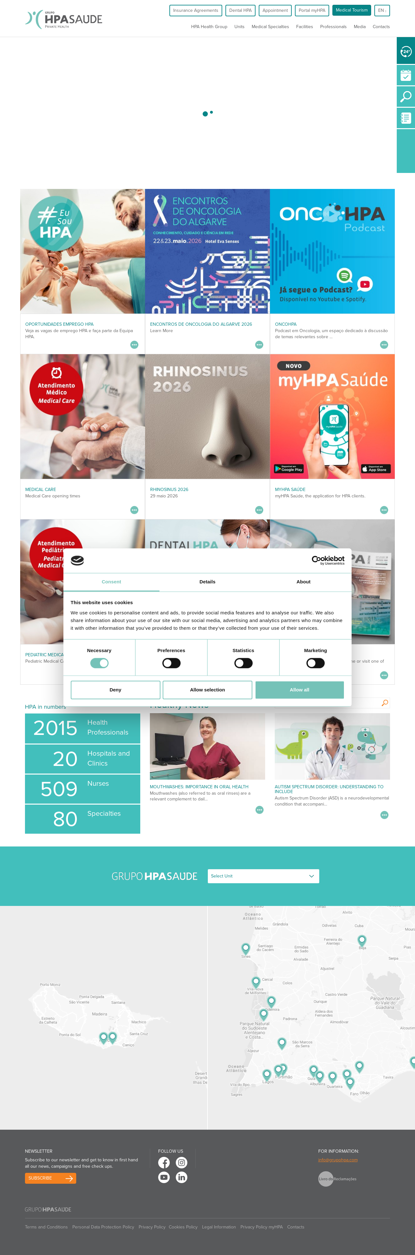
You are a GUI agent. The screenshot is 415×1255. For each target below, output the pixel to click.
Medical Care (40, 489)
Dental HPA (240, 10)
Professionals (333, 26)
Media (360, 26)
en (382, 10)
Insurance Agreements (195, 10)
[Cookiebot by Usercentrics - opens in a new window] (317, 560)
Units (239, 26)
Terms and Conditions (46, 1227)
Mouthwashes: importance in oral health (199, 787)
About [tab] (304, 581)
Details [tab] (207, 581)
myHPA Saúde (290, 489)
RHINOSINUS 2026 (169, 489)
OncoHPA (286, 324)
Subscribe (40, 1178)
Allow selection (207, 689)
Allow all (299, 689)
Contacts (381, 26)
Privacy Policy (152, 1227)
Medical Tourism (352, 10)
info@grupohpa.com (338, 1160)
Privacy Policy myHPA (261, 1227)
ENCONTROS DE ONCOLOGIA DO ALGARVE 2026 (201, 324)
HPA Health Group (209, 26)
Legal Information (219, 1227)
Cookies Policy (183, 1227)
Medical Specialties (270, 26)
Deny (115, 689)
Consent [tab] (111, 581)
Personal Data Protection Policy (103, 1227)
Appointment (275, 10)
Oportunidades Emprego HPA (59, 324)
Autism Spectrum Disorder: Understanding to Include (329, 789)
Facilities (304, 26)
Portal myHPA (312, 10)
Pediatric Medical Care (51, 655)
